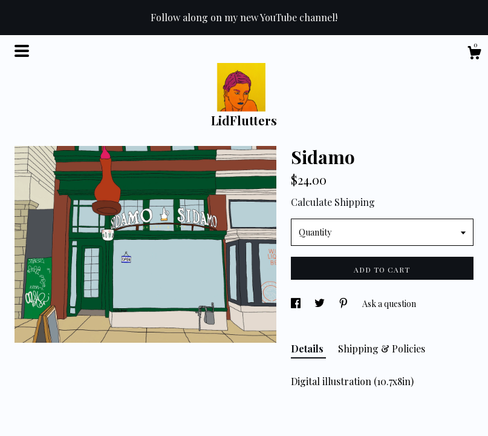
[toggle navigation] (22, 51)
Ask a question (389, 303)
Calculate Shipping (333, 202)
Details (308, 348)
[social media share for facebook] (296, 303)
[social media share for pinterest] (344, 303)
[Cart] (474, 54)
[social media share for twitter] (320, 303)
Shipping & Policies (381, 348)
